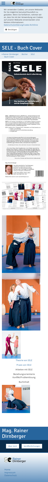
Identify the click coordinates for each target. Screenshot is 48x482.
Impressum (9, 472)
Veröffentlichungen (32, 446)
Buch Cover (9, 57)
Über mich (12, 446)
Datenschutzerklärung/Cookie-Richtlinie (21, 25)
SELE (33, 54)
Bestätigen (11, 29)
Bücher (25, 54)
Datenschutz (10, 475)
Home (7, 469)
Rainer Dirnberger (11, 54)
